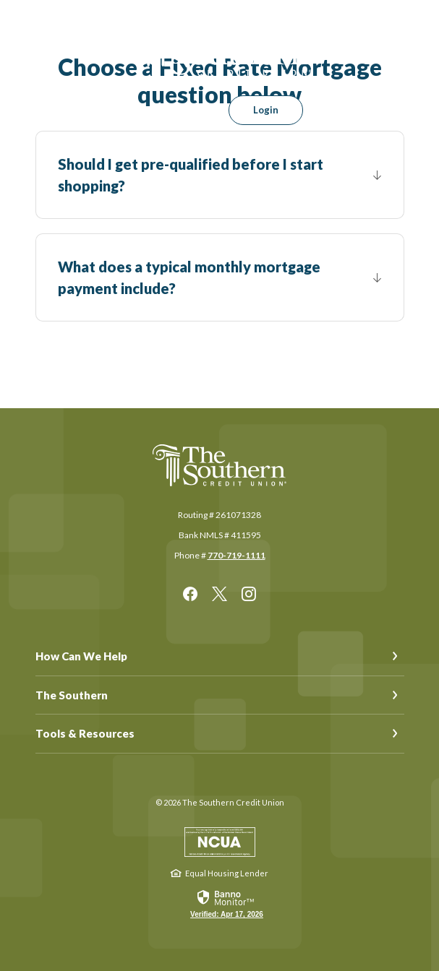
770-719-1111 (236, 555)
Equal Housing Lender (226, 873)
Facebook (190, 594)
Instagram (249, 594)
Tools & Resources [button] (85, 733)
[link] (226, 903)
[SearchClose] (189, 110)
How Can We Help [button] (81, 656)
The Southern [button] (71, 695)
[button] (220, 174)
